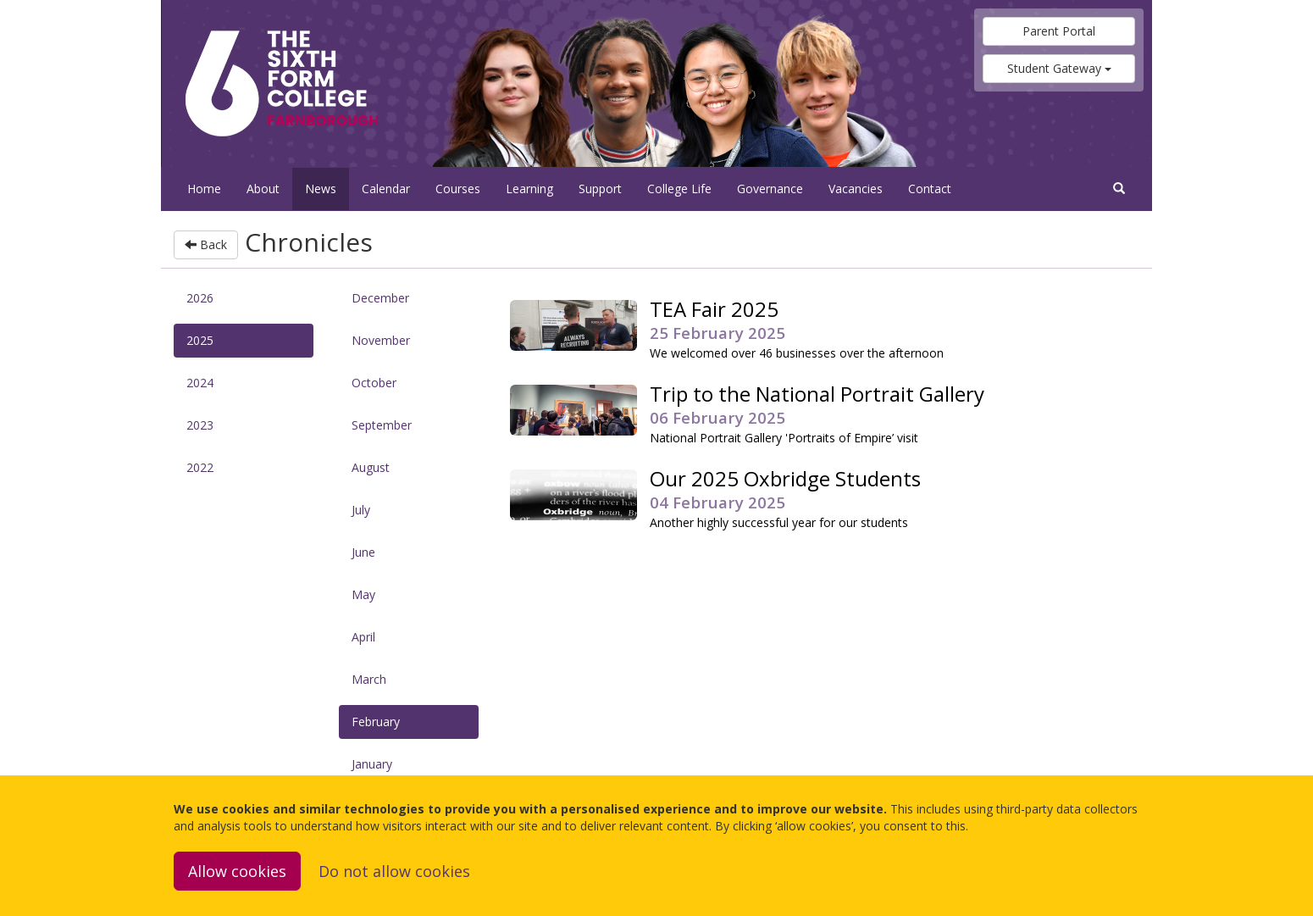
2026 (199, 298)
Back (206, 244)
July (361, 510)
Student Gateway (1059, 68)
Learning (529, 188)
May (363, 594)
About (263, 188)
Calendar (386, 188)
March (369, 679)
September (382, 425)
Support (600, 188)
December (380, 298)
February (376, 721)
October (374, 383)
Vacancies (855, 188)
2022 (199, 467)
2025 (199, 340)
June (363, 552)
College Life (679, 188)
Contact (929, 188)
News (320, 188)
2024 (199, 383)
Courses (457, 188)
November (381, 340)
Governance (770, 188)
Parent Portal (1058, 31)
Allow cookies (237, 871)
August (371, 467)
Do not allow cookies (394, 871)
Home (204, 188)
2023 (199, 425)
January (372, 764)
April (363, 637)
